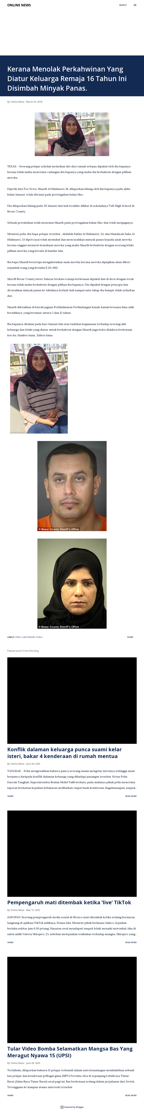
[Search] (123, 5)
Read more (131, 796)
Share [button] (130, 637)
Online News (19, 5)
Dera (17, 637)
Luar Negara (28, 637)
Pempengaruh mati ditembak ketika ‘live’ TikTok (69, 902)
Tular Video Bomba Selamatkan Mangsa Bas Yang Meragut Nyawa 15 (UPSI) (70, 1052)
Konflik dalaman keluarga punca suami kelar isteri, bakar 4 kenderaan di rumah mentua (64, 753)
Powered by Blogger (72, 1107)
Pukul (39, 637)
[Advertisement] (72, 34)
